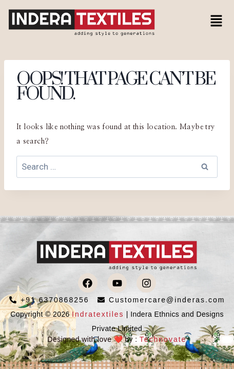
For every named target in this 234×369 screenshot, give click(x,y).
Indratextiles (98, 314)
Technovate (163, 339)
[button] (216, 21)
